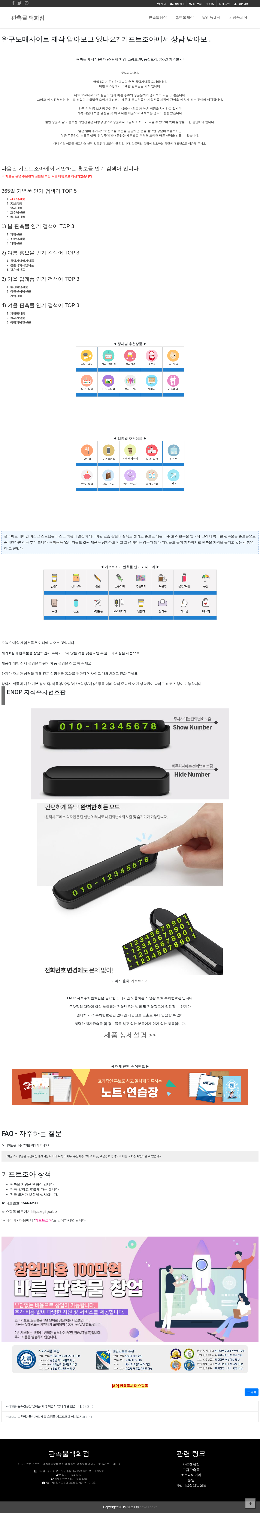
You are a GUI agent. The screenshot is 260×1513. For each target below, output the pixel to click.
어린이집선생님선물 (191, 1485)
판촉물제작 (158, 18)
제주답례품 (17, 199)
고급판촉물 (191, 1470)
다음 (22, 1220)
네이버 (11, 1220)
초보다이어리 (191, 1475)
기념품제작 (238, 18)
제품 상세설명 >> (130, 1035)
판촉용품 (56, 542)
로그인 (224, 4)
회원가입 (241, 4)
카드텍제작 (191, 1465)
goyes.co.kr (148, 1507)
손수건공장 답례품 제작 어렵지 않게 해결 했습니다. (50, 1406)
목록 (251, 1392)
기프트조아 (139, 981)
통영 (191, 1480)
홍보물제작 (184, 18)
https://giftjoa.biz (44, 1212)
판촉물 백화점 (28, 18)
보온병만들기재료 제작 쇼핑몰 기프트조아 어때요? (49, 1416)
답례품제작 (211, 18)
